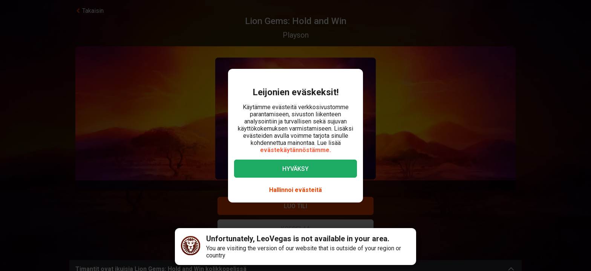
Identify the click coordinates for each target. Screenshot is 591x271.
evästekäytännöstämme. (295, 150)
